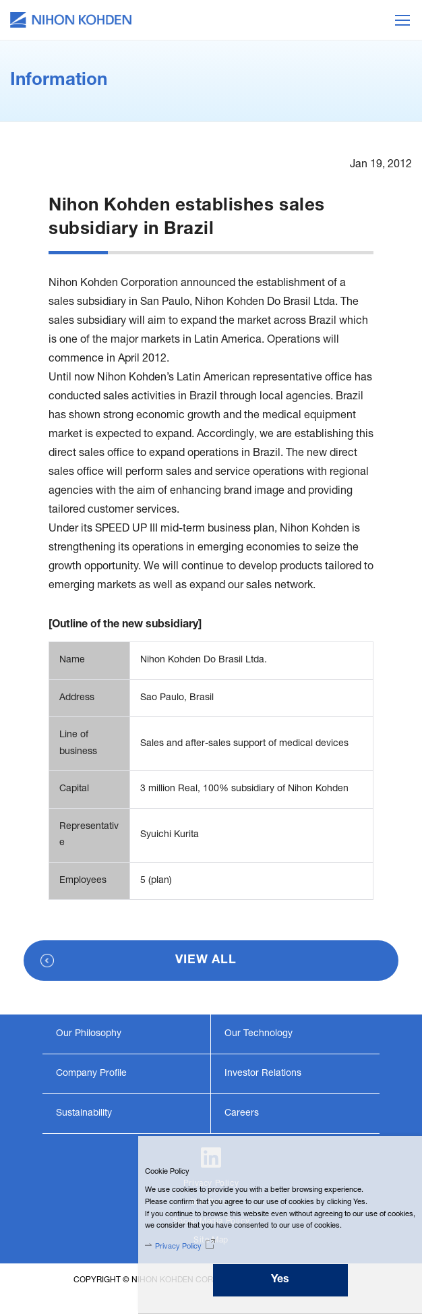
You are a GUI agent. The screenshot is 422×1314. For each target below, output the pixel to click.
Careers (241, 1113)
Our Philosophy (88, 1034)
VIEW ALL (206, 960)
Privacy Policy (178, 1247)
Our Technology (258, 1034)
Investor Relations (262, 1074)
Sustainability (84, 1113)
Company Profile (91, 1074)
